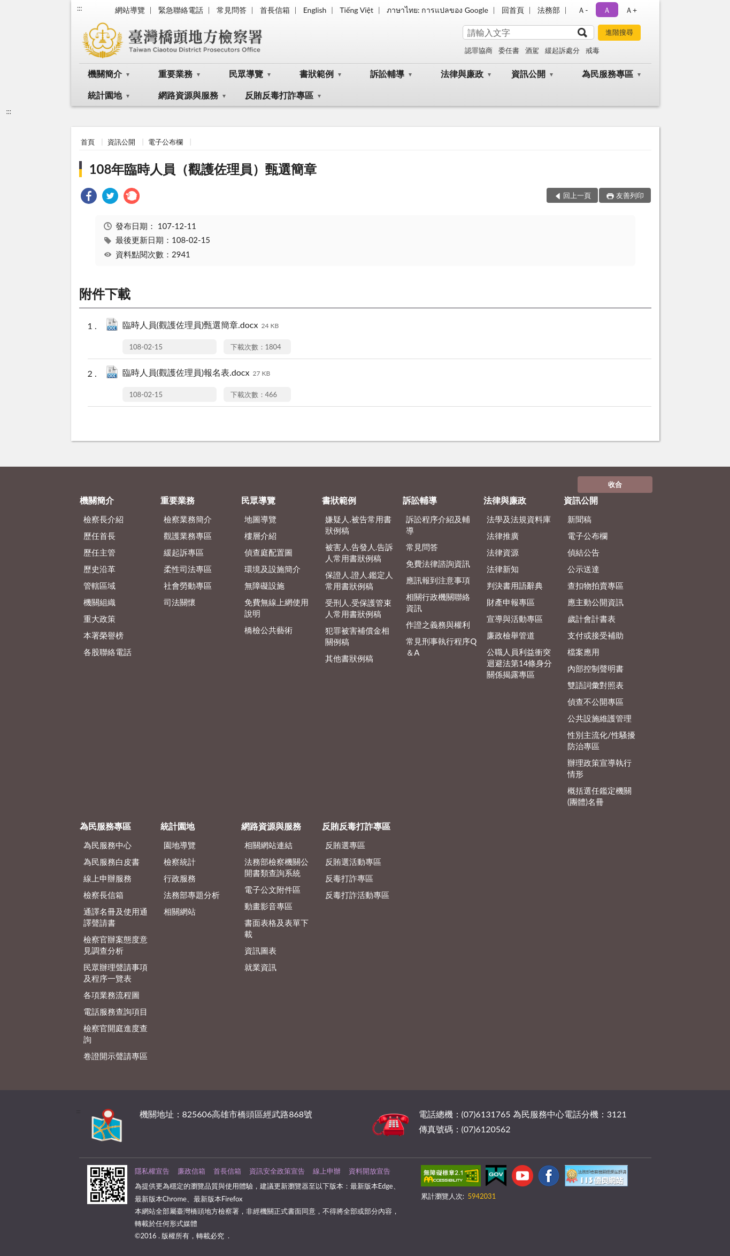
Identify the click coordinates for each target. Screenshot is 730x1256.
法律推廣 (503, 536)
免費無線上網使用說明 (276, 607)
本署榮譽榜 (103, 635)
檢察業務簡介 (188, 519)
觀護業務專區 (188, 536)
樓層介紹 (260, 536)
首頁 (88, 142)
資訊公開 (528, 73)
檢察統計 (180, 861)
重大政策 (99, 618)
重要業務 (175, 73)
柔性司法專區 (188, 569)
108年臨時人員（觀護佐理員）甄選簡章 (203, 169)
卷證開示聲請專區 (115, 1056)
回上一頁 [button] (577, 195)
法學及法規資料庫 (519, 519)
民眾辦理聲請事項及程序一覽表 (115, 972)
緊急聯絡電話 (180, 9)
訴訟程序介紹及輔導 (438, 524)
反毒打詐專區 (349, 878)
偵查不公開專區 (595, 701)
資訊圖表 (260, 950)
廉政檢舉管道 (511, 635)
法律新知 (503, 569)
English (315, 9)
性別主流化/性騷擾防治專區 (601, 740)
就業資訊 (260, 967)
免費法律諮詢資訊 (438, 563)
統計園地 (105, 95)
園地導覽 (180, 845)
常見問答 (232, 9)
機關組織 (99, 602)
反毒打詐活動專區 (357, 895)
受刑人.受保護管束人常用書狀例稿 (358, 608)
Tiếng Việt (356, 9)
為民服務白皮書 (111, 861)
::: (79, 8)
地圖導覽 (260, 519)
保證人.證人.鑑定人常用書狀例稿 (359, 580)
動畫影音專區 (268, 906)
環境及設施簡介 (272, 569)
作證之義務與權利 (438, 624)
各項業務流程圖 (111, 995)
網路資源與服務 (188, 95)
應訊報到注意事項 (438, 580)
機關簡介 (105, 73)
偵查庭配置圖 (268, 552)
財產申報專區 (511, 602)
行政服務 (180, 878)
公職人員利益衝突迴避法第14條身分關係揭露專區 (519, 663)
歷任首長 (99, 536)
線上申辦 (327, 1171)
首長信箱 (275, 9)
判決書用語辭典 (515, 585)
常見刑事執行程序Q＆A (441, 646)
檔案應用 (583, 652)
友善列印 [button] (630, 195)
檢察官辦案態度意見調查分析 (115, 944)
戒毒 (593, 50)
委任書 (508, 50)
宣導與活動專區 (515, 618)
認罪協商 (479, 50)
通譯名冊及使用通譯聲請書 (115, 917)
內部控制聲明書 (595, 668)
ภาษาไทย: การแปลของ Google (437, 9)
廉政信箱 (191, 1171)
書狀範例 (316, 73)
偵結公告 (583, 552)
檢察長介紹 (103, 519)
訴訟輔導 (387, 73)
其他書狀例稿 (349, 658)
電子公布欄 (165, 142)
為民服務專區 (607, 73)
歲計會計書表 (591, 618)
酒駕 (532, 50)
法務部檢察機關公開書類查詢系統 (276, 867)
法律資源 (503, 552)
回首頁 (513, 9)
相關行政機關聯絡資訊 (438, 602)
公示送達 (583, 569)
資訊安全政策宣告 (277, 1171)
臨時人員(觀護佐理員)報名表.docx (196, 373)
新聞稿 (579, 519)
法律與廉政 (462, 73)
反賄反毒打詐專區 (279, 95)
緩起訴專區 (184, 552)
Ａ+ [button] (631, 9)
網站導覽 (130, 9)
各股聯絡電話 (107, 652)
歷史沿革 (99, 569)
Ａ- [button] (583, 9)
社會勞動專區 (188, 585)
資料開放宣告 (369, 1171)
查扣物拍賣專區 (595, 585)
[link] (89, 197)
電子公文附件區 (272, 889)
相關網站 (180, 911)
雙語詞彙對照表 (595, 685)
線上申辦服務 (107, 878)
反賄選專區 (345, 845)
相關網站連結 (268, 845)
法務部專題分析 (192, 895)
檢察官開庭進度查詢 (115, 1033)
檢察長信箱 (103, 895)
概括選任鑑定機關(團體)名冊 (599, 796)
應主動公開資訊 (595, 602)
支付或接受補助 (595, 635)
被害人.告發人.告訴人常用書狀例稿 (359, 552)
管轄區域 (99, 585)
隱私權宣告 (152, 1171)
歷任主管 (99, 552)
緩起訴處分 (562, 50)
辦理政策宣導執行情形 (599, 768)
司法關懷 (180, 602)
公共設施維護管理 (599, 718)
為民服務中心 (107, 845)
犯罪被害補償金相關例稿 (357, 636)
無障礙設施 (264, 585)
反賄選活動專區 (353, 861)
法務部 (548, 9)
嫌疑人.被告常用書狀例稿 (358, 524)
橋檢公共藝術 (268, 630)
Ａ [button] (607, 9)
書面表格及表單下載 (276, 928)
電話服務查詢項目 (115, 1011)
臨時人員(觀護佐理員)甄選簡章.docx (200, 325)
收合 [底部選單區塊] (615, 484)
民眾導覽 (246, 73)
